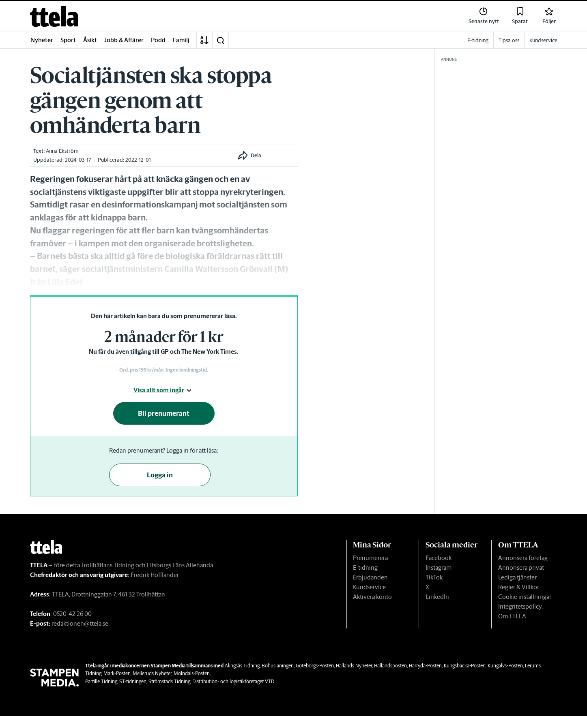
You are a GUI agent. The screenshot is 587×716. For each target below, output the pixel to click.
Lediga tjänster (517, 577)
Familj (181, 40)
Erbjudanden (370, 577)
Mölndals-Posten (192, 673)
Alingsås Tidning (242, 666)
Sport (68, 40)
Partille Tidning (101, 681)
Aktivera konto (372, 597)
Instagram (439, 567)
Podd (158, 40)
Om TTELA (512, 616)
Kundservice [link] (543, 40)
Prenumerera (370, 558)
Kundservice (369, 587)
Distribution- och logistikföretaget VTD (233, 681)
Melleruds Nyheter (152, 673)
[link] (54, 16)
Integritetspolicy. (520, 606)
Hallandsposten (390, 666)
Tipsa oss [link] (509, 40)
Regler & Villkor (518, 587)
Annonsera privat (521, 567)
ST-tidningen (132, 681)
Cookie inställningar (524, 597)
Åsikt (90, 40)
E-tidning (365, 567)
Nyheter (41, 40)
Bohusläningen (278, 666)
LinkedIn (437, 597)
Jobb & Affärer (124, 40)
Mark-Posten (117, 673)
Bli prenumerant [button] (163, 413)
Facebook (439, 558)
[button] (220, 40)
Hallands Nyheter (354, 666)
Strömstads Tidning (169, 681)
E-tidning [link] (477, 40)
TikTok (434, 577)
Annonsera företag (523, 558)
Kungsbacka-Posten (465, 666)
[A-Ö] (204, 40)
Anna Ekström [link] (62, 150)
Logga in (160, 474)
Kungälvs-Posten (505, 666)
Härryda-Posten (425, 666)
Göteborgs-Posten (315, 666)
